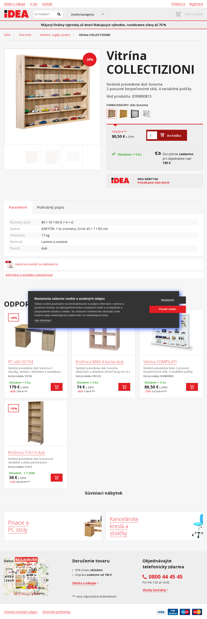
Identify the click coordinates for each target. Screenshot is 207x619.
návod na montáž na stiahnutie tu (32, 264)
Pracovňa (25, 34)
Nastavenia (153, 300)
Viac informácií (43, 320)
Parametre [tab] (18, 207)
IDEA (7, 34)
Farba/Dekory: (118, 105)
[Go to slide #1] (31, 157)
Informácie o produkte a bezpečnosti (29, 275)
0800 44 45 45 (166, 577)
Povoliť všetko (153, 309)
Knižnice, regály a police (55, 34)
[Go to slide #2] (52, 157)
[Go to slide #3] (73, 157)
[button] (87, 14)
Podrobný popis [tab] (50, 207)
